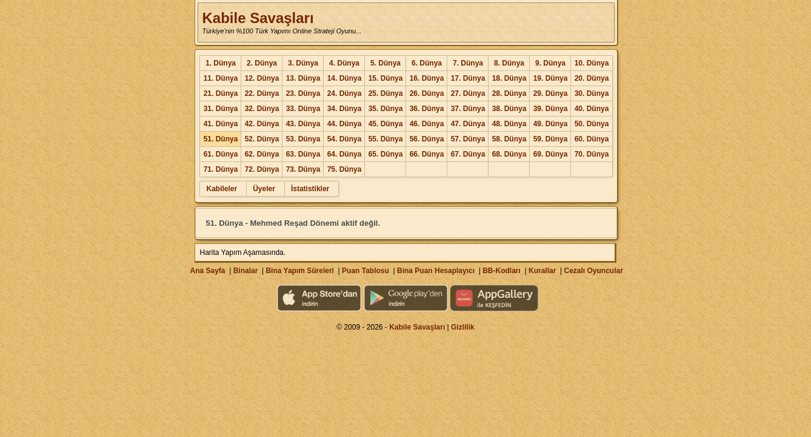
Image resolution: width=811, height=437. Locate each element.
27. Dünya (468, 93)
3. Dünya (303, 63)
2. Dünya (262, 63)
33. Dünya (303, 108)
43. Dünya (303, 124)
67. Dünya (468, 154)
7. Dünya (468, 63)
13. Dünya (303, 78)
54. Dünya (344, 139)
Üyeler (264, 189)
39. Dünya (550, 108)
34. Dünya (344, 108)
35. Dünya (386, 108)
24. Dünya (344, 93)
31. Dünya (221, 108)
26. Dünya (427, 93)
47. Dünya (468, 124)
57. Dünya (468, 139)
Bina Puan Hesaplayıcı (436, 270)
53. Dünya (303, 139)
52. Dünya (262, 139)
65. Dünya (386, 154)
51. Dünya (221, 139)
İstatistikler (310, 189)
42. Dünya (262, 124)
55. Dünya (386, 139)
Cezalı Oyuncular (593, 270)
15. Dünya (386, 78)
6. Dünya (427, 63)
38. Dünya (509, 108)
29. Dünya (550, 93)
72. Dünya (262, 169)
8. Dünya (509, 63)
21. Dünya (221, 93)
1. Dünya (220, 63)
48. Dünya (509, 124)
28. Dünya (509, 93)
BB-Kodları (501, 270)
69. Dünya (550, 154)
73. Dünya (303, 169)
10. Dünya (592, 63)
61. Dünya (221, 154)
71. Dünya (221, 169)
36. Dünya (427, 108)
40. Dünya (592, 108)
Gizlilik (463, 327)
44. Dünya (344, 124)
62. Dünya (262, 154)
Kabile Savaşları (257, 18)
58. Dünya (509, 139)
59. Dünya (550, 139)
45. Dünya (386, 124)
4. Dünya (344, 63)
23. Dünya (303, 93)
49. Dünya (550, 124)
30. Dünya (592, 93)
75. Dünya (344, 169)
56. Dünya (427, 139)
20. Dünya (592, 78)
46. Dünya (427, 124)
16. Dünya (427, 78)
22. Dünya (262, 93)
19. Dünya (550, 78)
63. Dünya (303, 154)
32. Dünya (262, 108)
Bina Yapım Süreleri (299, 270)
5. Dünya (385, 63)
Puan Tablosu (365, 270)
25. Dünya (386, 93)
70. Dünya (592, 154)
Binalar (245, 270)
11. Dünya (221, 78)
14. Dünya (344, 78)
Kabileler (221, 189)
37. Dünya (468, 108)
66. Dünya (427, 154)
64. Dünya (344, 154)
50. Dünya (592, 124)
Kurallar (542, 270)
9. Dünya (550, 63)
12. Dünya (262, 78)
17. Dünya (468, 78)
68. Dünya (509, 154)
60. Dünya (592, 139)
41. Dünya (221, 124)
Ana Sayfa (207, 270)
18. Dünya (509, 78)
